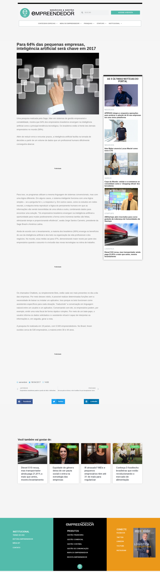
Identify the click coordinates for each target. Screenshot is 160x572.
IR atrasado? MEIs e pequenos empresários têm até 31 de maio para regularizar (95, 473)
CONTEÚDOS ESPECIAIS (47, 23)
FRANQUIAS (89, 23)
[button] (25, 401)
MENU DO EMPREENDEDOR (71, 23)
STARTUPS (101, 23)
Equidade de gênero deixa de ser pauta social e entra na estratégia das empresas (63, 473)
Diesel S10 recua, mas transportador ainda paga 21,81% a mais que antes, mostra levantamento (32, 473)
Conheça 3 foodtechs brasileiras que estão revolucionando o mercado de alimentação (127, 473)
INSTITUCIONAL (115, 23)
